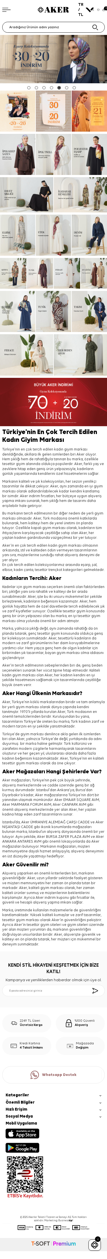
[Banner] (53, 111)
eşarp (85, 565)
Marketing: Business (58, 1220)
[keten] (13, 273)
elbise (7, 570)
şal (94, 565)
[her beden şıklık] (80, 355)
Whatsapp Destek (53, 1075)
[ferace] (67, 273)
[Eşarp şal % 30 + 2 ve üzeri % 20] (53, 59)
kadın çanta (23, 570)
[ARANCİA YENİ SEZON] (17, 111)
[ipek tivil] (53, 154)
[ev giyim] (94, 273)
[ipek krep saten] (17, 154)
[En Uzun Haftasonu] (89, 111)
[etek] (53, 235)
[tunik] (40, 273)
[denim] (89, 235)
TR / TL (83, 10)
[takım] (89, 311)
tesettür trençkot (48, 570)
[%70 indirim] (53, 402)
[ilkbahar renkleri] (80, 195)
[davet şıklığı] (26, 195)
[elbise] (17, 235)
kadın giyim (57, 545)
